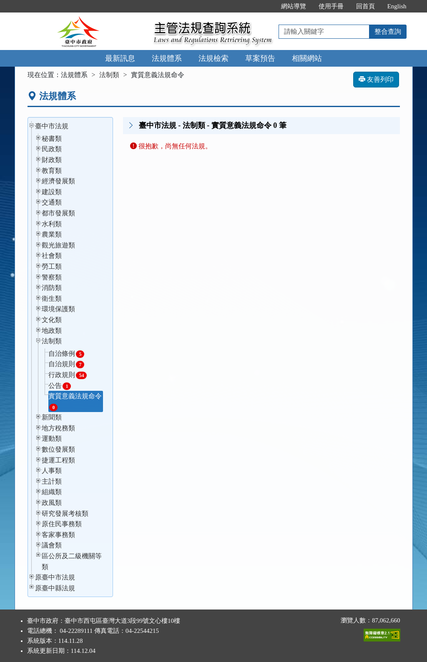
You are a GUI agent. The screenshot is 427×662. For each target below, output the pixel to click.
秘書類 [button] (52, 138)
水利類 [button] (52, 223)
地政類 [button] (52, 330)
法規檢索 (213, 58)
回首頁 (365, 6)
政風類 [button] (52, 502)
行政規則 (67, 375)
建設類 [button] (52, 191)
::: (266, 6)
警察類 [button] (52, 277)
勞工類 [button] (52, 266)
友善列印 (376, 79)
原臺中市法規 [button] (55, 577)
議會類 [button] (52, 545)
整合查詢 (387, 31)
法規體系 (167, 58)
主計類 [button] (52, 481)
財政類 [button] (52, 159)
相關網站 (307, 58)
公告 (59, 386)
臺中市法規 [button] (51, 126)
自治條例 (66, 354)
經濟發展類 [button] (58, 181)
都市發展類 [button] (58, 213)
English (397, 6)
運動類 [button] (52, 438)
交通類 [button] (52, 202)
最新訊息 (120, 58)
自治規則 (66, 364)
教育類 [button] (52, 170)
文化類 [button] (52, 319)
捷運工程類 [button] (58, 460)
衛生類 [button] (52, 298)
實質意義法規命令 (75, 401)
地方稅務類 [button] (58, 428)
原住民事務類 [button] (62, 523)
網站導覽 (293, 6)
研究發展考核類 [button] (65, 513)
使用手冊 (331, 6)
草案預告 (260, 58)
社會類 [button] (52, 255)
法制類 (109, 74)
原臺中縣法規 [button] (55, 588)
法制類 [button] (52, 341)
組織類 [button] (52, 491)
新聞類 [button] (52, 417)
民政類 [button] (52, 148)
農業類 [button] (52, 234)
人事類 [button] (52, 470)
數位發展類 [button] (58, 449)
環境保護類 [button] (58, 308)
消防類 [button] (52, 287)
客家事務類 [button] (58, 534)
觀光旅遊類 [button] (58, 245)
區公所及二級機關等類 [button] (72, 561)
